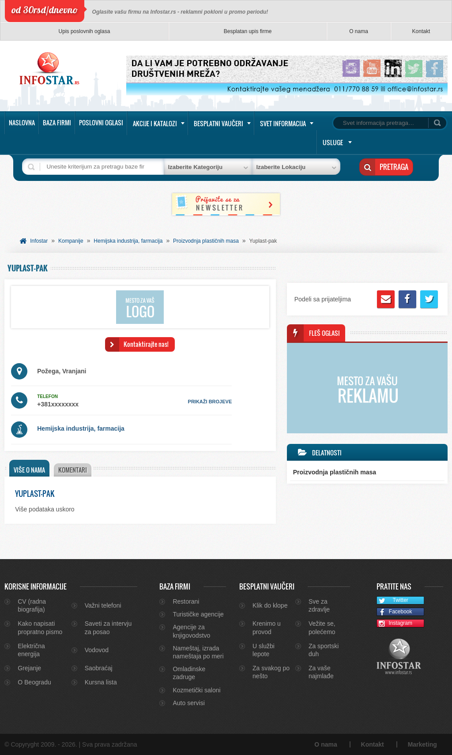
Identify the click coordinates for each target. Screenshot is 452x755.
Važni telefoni (103, 605)
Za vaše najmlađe (321, 672)
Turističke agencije (198, 614)
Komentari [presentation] (72, 469)
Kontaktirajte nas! (146, 344)
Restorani (186, 601)
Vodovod (97, 650)
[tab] (29, 468)
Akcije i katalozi (155, 123)
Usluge (333, 142)
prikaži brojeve (210, 401)
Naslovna (22, 122)
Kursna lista (101, 682)
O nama (358, 31)
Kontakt (421, 31)
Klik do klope (269, 605)
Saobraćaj (99, 668)
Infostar (39, 241)
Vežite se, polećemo (322, 627)
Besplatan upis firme (248, 31)
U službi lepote (263, 649)
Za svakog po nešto (271, 672)
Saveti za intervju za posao (108, 627)
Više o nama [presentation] (29, 469)
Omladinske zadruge (189, 672)
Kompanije (70, 241)
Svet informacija (283, 123)
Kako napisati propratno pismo (40, 627)
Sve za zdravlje (319, 605)
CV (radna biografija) (32, 605)
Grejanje (29, 668)
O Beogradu (34, 682)
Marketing (422, 744)
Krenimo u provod (266, 627)
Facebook (394, 612)
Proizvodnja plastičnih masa (206, 241)
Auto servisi (188, 702)
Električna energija (31, 649)
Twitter (392, 601)
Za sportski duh (324, 649)
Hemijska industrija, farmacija (128, 241)
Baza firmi (57, 122)
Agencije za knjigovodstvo (191, 631)
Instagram (394, 623)
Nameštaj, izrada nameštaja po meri (198, 652)
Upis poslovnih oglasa (84, 31)
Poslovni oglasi (101, 122)
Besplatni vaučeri (218, 123)
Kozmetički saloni (196, 690)
